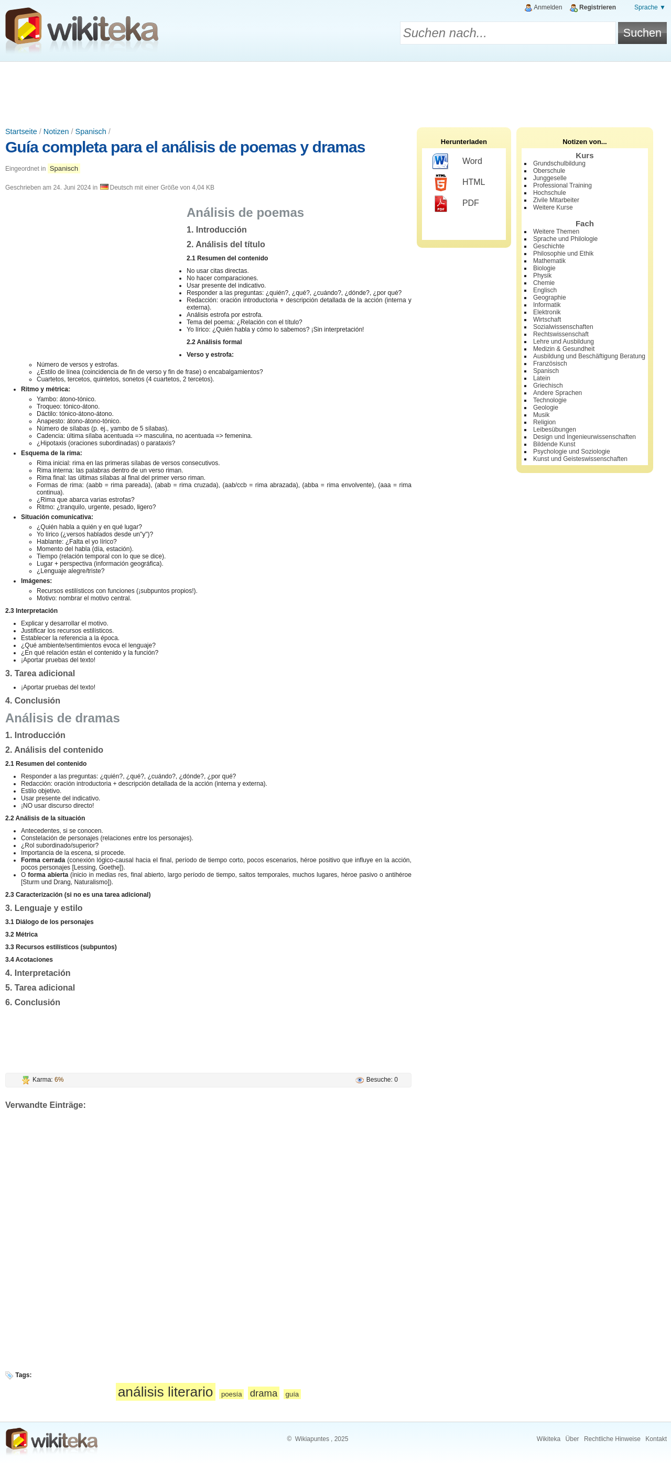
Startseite (21, 131)
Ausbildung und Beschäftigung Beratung (589, 356)
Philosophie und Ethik (563, 253)
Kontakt (656, 1439)
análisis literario (165, 1392)
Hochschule (549, 192)
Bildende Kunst (554, 444)
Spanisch (90, 131)
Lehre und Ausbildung (563, 341)
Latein (541, 378)
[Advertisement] (335, 90)
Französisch (550, 363)
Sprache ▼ (650, 7)
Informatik (547, 305)
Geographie (549, 297)
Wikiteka (548, 1439)
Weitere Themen (556, 231)
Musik (541, 415)
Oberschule (549, 170)
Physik (542, 275)
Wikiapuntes (312, 1439)
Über (572, 1439)
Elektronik (547, 312)
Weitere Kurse (553, 207)
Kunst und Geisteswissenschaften (580, 459)
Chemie (544, 283)
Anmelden (548, 7)
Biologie (544, 268)
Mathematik (549, 261)
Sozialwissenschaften (563, 327)
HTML (458, 182)
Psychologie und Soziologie (571, 451)
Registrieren (597, 7)
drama (263, 1393)
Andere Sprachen (557, 393)
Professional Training (562, 185)
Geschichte (549, 246)
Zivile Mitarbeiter (556, 200)
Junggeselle (550, 178)
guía (292, 1394)
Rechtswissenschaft (561, 334)
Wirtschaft (547, 319)
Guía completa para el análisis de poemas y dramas (185, 147)
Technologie (550, 400)
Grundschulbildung (559, 163)
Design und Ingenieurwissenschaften (584, 437)
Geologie (545, 407)
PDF (455, 203)
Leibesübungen (554, 429)
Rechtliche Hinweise (612, 1439)
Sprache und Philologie (565, 239)
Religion (544, 422)
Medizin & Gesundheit (563, 349)
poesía (231, 1394)
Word (457, 161)
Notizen (56, 131)
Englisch (545, 290)
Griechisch (548, 385)
